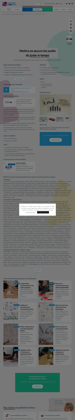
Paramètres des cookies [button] (30, 212)
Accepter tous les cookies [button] (43, 212)
